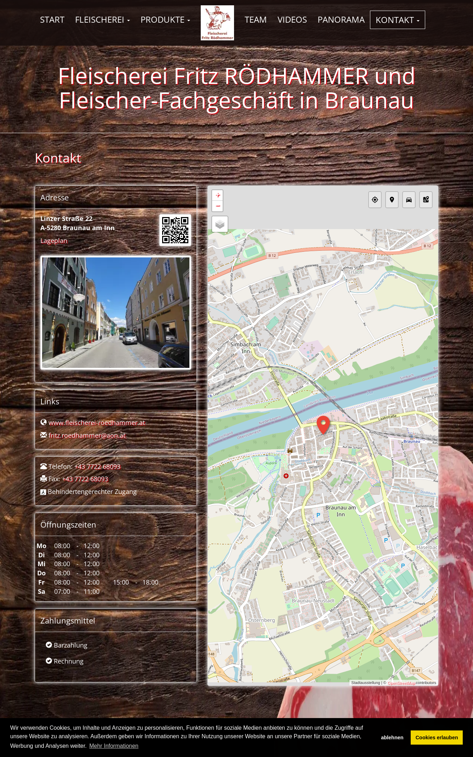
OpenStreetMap (401, 683)
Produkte (165, 19)
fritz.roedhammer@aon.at (87, 435)
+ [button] (217, 195)
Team (256, 19)
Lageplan (53, 240)
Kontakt (398, 19)
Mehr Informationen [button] (113, 746)
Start (52, 19)
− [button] (217, 206)
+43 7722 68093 (97, 466)
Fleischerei (102, 19)
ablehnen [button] (392, 737)
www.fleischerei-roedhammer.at (97, 422)
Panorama (341, 19)
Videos (292, 19)
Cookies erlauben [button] (437, 737)
